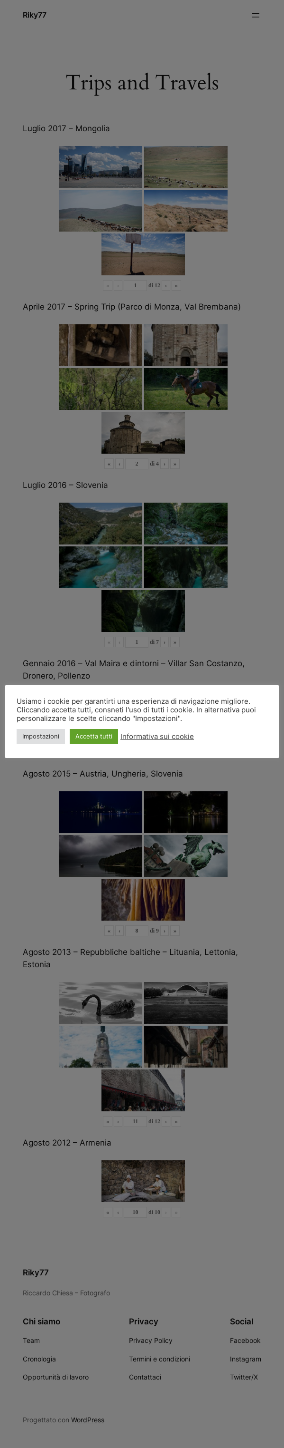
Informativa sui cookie (157, 736)
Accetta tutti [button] (93, 736)
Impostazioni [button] (40, 736)
